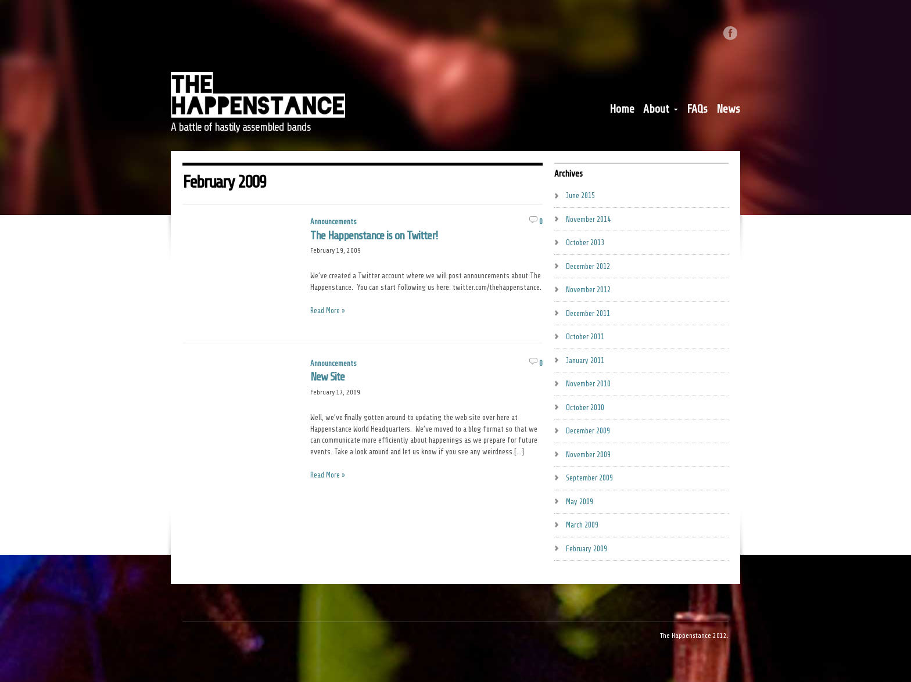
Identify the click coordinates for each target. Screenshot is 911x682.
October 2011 (585, 336)
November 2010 (588, 383)
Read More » (327, 310)
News (728, 109)
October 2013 (585, 242)
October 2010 (585, 407)
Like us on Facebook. (730, 33)
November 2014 (588, 219)
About (660, 111)
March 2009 (582, 525)
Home (621, 109)
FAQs (697, 109)
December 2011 (588, 313)
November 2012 (588, 289)
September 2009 (589, 477)
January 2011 (585, 360)
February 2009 (586, 548)
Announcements (333, 221)
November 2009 (588, 454)
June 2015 (580, 195)
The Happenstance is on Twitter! (373, 235)
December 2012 (588, 266)
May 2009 (579, 501)
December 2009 (588, 430)
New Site (327, 377)
